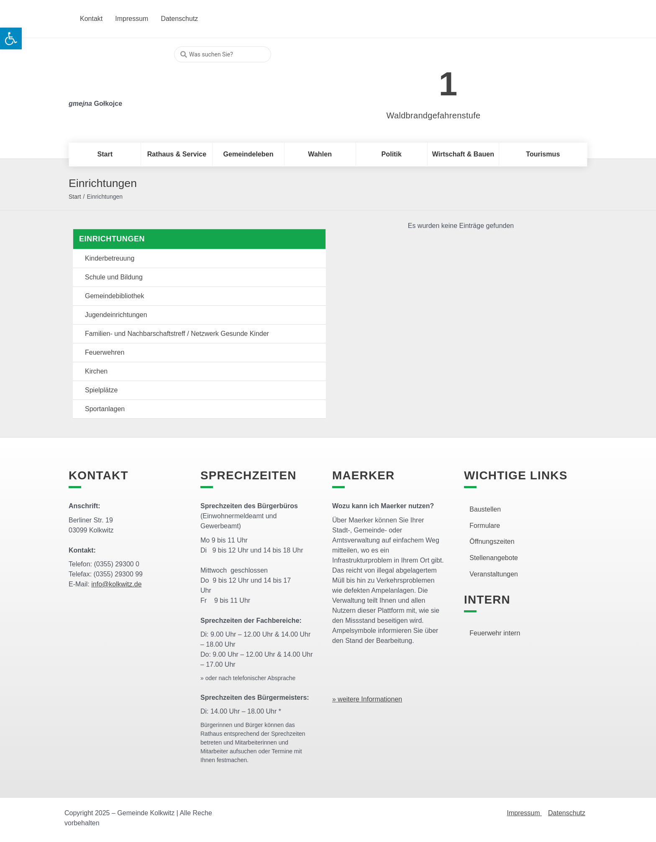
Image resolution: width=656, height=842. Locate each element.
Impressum (524, 812)
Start (75, 196)
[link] (421, 79)
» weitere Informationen (367, 699)
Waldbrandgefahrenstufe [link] (434, 115)
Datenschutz (566, 812)
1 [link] (448, 83)
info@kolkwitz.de (116, 584)
